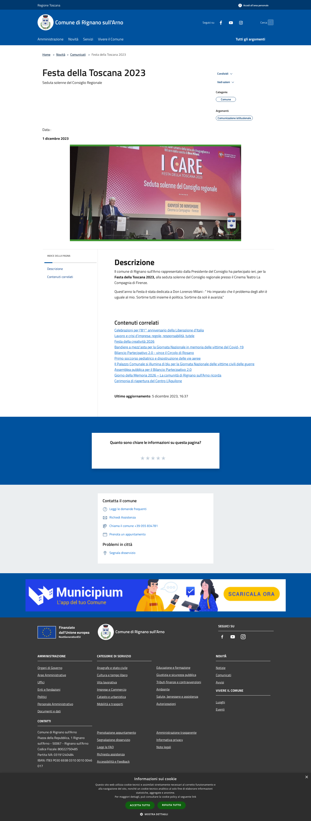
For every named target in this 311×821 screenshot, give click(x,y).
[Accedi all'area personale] (253, 5)
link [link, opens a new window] (194, 796)
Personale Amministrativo (55, 704)
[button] (155, 814)
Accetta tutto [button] (140, 805)
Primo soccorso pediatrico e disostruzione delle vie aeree (157, 358)
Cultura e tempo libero (112, 675)
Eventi (220, 709)
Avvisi (220, 682)
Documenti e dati (49, 711)
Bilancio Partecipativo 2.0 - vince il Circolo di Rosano (154, 352)
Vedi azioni (226, 82)
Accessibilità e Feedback (113, 761)
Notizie (220, 667)
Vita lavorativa (107, 682)
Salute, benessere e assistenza (177, 696)
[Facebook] (213, 22)
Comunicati (78, 54)
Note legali (163, 747)
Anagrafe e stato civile (112, 667)
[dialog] (155, 797)
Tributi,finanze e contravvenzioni (178, 682)
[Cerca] (269, 22)
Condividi (225, 73)
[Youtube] (223, 22)
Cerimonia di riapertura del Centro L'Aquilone (148, 381)
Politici (42, 696)
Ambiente (163, 689)
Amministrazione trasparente (176, 732)
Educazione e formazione (173, 667)
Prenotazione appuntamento (116, 732)
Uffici (41, 682)
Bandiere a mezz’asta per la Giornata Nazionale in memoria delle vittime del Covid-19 (179, 347)
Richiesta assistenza (111, 754)
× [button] (306, 777)
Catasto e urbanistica (111, 696)
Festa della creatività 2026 (134, 341)
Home (46, 54)
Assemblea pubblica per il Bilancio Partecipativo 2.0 (153, 369)
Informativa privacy (169, 739)
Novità (60, 54)
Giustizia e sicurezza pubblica (176, 674)
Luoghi (220, 702)
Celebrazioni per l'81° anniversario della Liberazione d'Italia (159, 330)
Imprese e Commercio (111, 689)
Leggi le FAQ (105, 747)
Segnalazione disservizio (113, 739)
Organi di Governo (50, 667)
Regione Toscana (49, 5)
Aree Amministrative (52, 675)
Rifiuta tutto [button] (171, 805)
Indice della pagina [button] (58, 256)
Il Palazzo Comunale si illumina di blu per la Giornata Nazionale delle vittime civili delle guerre (184, 364)
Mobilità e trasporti (110, 704)
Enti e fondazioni (49, 689)
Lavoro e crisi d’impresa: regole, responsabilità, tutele (154, 335)
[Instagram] (233, 22)
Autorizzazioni (166, 703)
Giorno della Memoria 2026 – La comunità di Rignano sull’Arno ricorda (167, 375)
